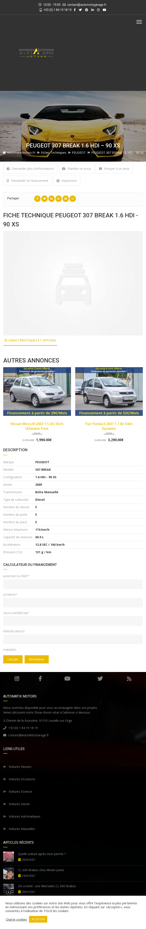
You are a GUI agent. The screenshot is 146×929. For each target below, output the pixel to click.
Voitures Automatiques (21, 816)
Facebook (40, 678)
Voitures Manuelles (19, 829)
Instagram (17, 678)
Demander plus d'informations (30, 169)
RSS (129, 678)
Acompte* (10, 595)
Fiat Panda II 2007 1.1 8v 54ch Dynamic (109, 426)
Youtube (67, 678)
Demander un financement (27, 181)
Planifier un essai (76, 169)
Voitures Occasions (19, 779)
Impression (66, 181)
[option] (73, 283)
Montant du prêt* (16, 576)
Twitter (100, 678)
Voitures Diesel (16, 804)
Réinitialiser (36, 659)
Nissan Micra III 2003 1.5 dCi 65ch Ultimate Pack (37, 426)
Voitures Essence (17, 791)
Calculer (12, 659)
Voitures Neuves (17, 767)
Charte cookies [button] (16, 919)
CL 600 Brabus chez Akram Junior (41, 870)
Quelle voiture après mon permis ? (42, 854)
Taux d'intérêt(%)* (16, 613)
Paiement (9, 650)
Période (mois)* (14, 631)
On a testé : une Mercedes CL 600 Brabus (47, 886)
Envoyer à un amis (114, 169)
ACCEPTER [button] (38, 919)
